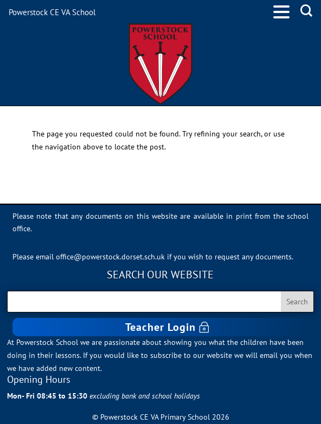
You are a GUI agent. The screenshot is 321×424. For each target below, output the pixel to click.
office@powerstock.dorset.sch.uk (110, 257)
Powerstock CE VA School (52, 12)
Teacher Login (160, 327)
